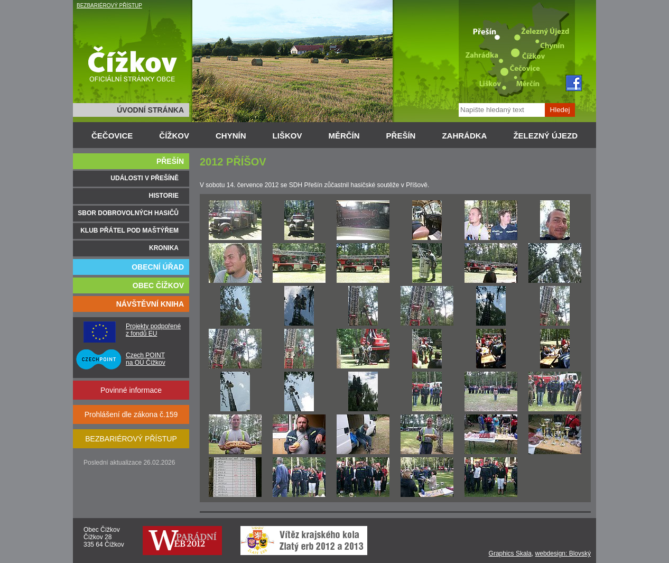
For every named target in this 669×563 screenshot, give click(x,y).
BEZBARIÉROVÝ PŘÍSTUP (109, 5)
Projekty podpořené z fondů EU (153, 329)
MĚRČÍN (343, 135)
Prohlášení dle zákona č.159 (131, 414)
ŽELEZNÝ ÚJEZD (545, 135)
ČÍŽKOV (174, 135)
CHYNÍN (231, 135)
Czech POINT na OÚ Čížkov (145, 359)
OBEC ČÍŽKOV (158, 285)
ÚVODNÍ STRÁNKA (150, 110)
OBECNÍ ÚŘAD (158, 267)
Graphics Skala (510, 553)
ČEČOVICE (112, 135)
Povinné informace (131, 390)
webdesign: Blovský (563, 553)
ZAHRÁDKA (464, 135)
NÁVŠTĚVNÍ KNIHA (150, 304)
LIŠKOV (287, 135)
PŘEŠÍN (401, 135)
